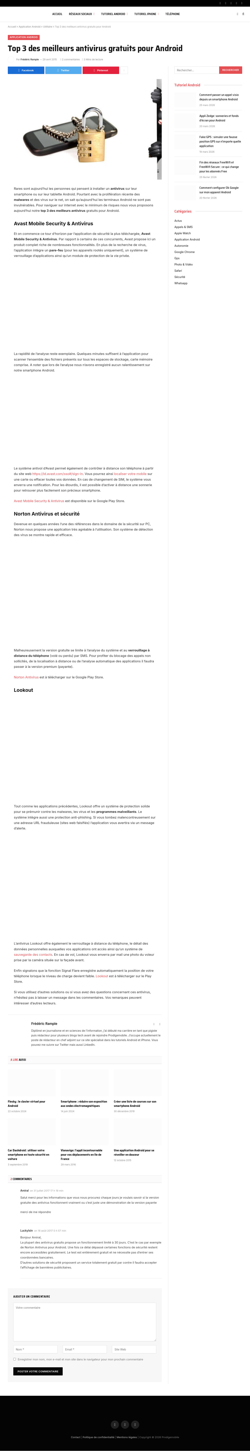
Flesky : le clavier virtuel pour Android (26, 1104)
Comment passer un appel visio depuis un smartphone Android (219, 97)
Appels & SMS (183, 227)
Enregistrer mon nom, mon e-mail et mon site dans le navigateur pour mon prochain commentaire (80, 1359)
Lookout (102, 976)
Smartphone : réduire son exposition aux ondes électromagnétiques (84, 1104)
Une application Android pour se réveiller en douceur (134, 1152)
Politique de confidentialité (98, 1437)
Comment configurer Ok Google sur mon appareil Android (219, 190)
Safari (178, 270)
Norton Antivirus (26, 677)
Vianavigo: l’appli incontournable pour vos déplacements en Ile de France (81, 1154)
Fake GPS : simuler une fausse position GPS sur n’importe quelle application (220, 142)
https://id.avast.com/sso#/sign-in (57, 474)
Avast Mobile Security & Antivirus (39, 501)
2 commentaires (70, 59)
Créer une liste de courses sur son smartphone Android (135, 1104)
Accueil (57, 14)
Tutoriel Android (113, 14)
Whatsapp (181, 283)
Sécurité (179, 277)
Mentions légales (127, 1437)
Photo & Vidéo (183, 264)
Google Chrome (184, 252)
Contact (75, 1437)
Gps (176, 258)
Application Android (29, 26)
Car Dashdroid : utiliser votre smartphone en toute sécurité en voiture (28, 1154)
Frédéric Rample (30, 59)
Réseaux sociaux (80, 14)
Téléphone (172, 14)
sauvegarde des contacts (33, 955)
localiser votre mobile (130, 474)
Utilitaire (47, 26)
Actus (178, 220)
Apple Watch (182, 233)
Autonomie (181, 245)
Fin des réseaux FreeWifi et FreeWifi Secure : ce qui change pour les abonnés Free (219, 167)
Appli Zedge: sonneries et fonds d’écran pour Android (219, 118)
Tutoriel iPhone (145, 14)
